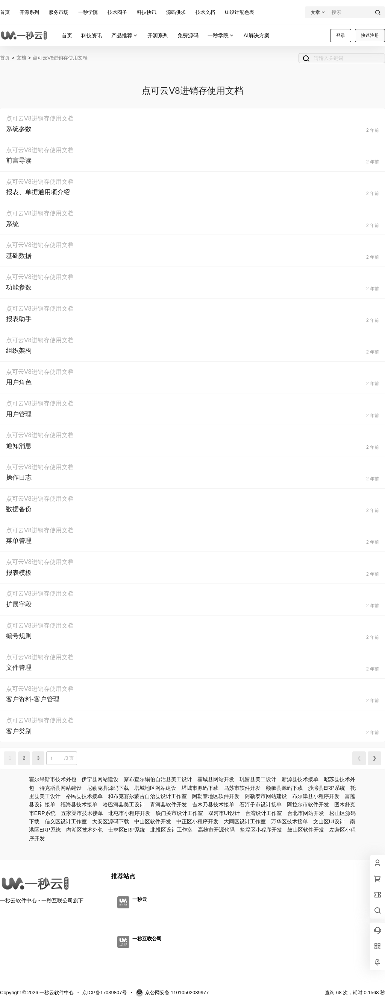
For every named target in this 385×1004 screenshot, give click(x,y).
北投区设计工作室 (171, 830)
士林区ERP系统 (127, 830)
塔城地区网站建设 (155, 788)
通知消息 (19, 445)
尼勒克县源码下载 (108, 788)
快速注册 (370, 35)
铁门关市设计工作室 (179, 813)
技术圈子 (117, 12)
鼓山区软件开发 (305, 830)
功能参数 (19, 287)
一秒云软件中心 (56, 992)
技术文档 (205, 12)
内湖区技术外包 (84, 830)
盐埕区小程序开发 (261, 830)
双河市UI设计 (224, 813)
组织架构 (19, 350)
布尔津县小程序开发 (316, 796)
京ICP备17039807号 (104, 992)
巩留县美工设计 (257, 779)
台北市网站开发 (305, 813)
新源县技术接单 (300, 779)
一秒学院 (88, 12)
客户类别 (19, 731)
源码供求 (176, 12)
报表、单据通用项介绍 (38, 192)
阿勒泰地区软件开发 (215, 796)
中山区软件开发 (152, 821)
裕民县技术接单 (84, 796)
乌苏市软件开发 (242, 788)
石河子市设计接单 (260, 804)
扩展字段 (19, 604)
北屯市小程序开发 (129, 813)
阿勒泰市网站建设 (266, 796)
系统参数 (19, 129)
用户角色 (19, 382)
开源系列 (29, 12)
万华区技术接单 (289, 821)
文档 (21, 58)
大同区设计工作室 (245, 821)
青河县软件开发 (168, 804)
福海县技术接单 (79, 804)
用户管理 (19, 414)
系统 (12, 224)
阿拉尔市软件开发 (308, 804)
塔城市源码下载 (200, 788)
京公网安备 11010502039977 (172, 992)
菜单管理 (19, 540)
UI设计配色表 (239, 12)
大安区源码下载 (110, 821)
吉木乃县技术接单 (213, 804)
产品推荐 (124, 35)
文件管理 (19, 667)
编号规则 (19, 636)
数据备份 (19, 509)
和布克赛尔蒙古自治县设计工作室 (147, 796)
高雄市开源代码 (216, 830)
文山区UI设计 (329, 821)
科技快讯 (146, 12)
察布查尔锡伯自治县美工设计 (158, 779)
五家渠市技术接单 (82, 813)
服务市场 (58, 12)
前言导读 (19, 160)
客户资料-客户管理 (32, 699)
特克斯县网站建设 (60, 788)
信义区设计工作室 (66, 821)
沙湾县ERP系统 (326, 788)
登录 (340, 35)
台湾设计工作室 (263, 813)
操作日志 (19, 477)
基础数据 (19, 255)
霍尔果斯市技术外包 (52, 779)
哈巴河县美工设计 (124, 804)
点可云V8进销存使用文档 (60, 58)
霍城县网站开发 (215, 779)
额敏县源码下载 (284, 788)
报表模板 (19, 572)
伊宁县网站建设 (100, 779)
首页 (5, 12)
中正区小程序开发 (197, 821)
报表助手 (19, 319)
